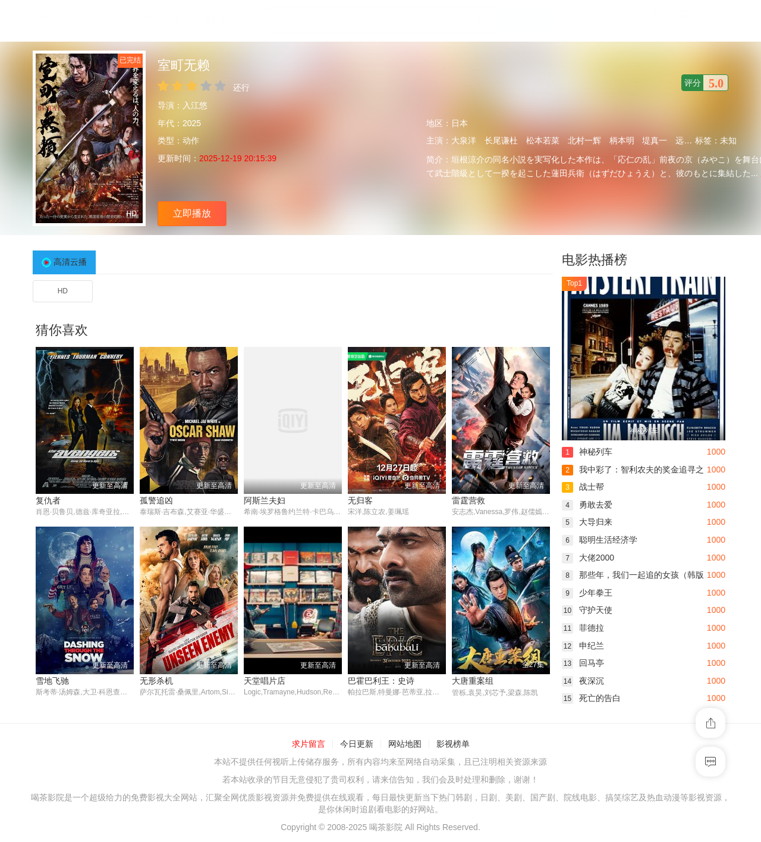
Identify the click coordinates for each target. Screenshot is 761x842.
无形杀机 (156, 681)
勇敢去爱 (587, 504)
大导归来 (587, 522)
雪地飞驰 (52, 681)
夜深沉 (583, 681)
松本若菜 (542, 140)
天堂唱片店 (264, 681)
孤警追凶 (156, 500)
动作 (191, 140)
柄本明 (621, 140)
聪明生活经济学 (599, 539)
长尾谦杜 (501, 140)
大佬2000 (588, 557)
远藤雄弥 (692, 140)
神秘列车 (587, 451)
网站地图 (405, 744)
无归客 (360, 500)
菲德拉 (583, 628)
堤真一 (654, 140)
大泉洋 (463, 140)
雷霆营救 (468, 500)
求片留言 (308, 744)
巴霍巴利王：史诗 (381, 681)
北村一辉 (584, 140)
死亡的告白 (591, 698)
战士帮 (583, 487)
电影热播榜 (594, 259)
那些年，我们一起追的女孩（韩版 (633, 575)
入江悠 (195, 105)
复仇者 (48, 500)
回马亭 (583, 663)
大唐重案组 (472, 681)
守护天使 (587, 610)
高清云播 (70, 262)
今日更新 (356, 744)
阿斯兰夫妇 (264, 500)
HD (63, 291)
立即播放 (192, 213)
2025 (192, 123)
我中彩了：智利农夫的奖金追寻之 (633, 469)
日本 (459, 123)
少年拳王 (587, 592)
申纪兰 (583, 645)
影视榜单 (453, 744)
